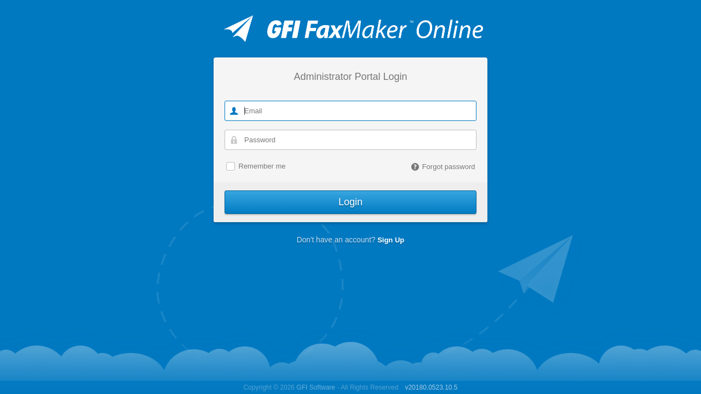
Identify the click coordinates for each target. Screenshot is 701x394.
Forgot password (443, 167)
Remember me (262, 166)
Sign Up (390, 240)
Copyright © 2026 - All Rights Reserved (320, 387)
